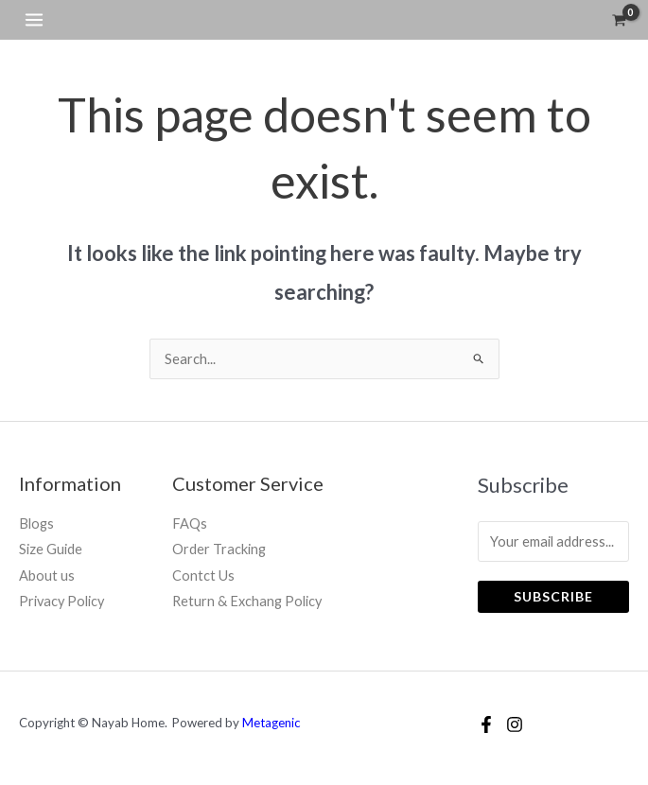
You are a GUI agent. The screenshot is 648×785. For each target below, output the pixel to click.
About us (47, 575)
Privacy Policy (61, 601)
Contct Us (203, 575)
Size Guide (50, 549)
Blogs (36, 523)
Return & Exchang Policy (247, 601)
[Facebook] (486, 724)
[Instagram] (514, 724)
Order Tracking (219, 549)
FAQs (189, 523)
